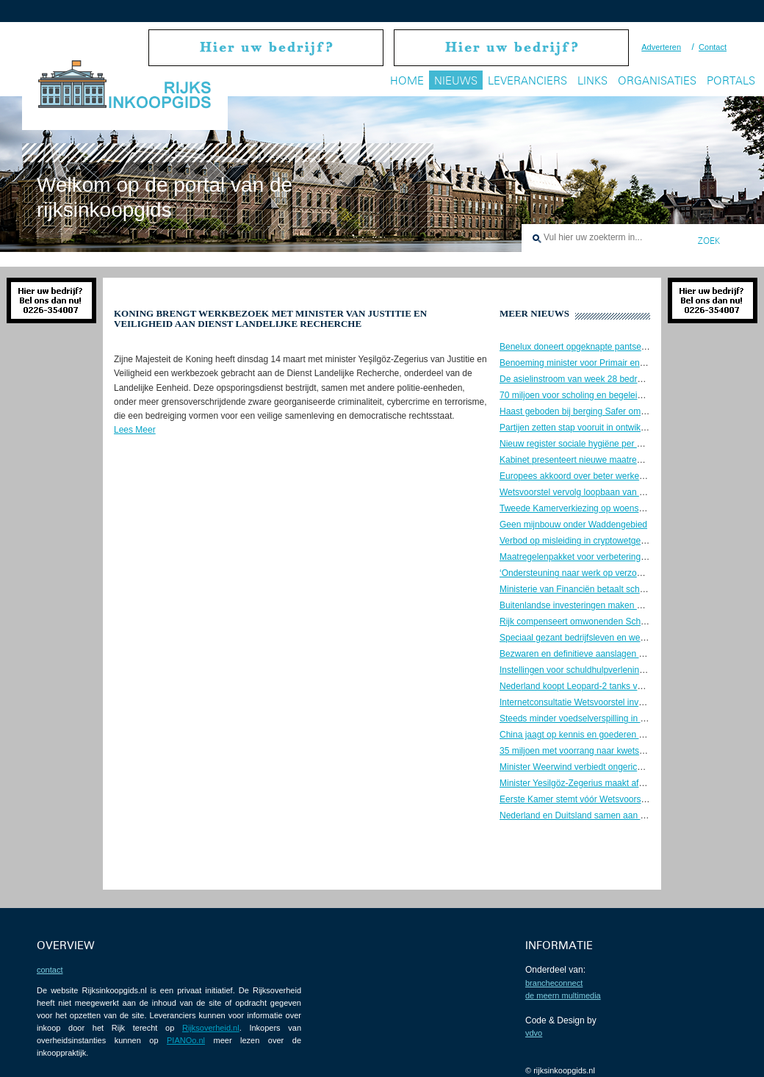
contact (49, 969)
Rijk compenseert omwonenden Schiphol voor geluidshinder (617, 621)
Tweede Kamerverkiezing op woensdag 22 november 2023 (614, 508)
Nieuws (456, 80)
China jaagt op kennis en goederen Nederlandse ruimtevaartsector (630, 735)
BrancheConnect (554, 983)
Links (592, 80)
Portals (731, 80)
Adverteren (661, 47)
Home (407, 80)
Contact (713, 47)
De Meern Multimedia (563, 995)
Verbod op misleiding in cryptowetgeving (578, 541)
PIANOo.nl (186, 1040)
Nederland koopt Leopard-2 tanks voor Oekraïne (594, 686)
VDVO (533, 1033)
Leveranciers (527, 80)
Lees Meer (135, 430)
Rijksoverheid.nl (210, 1027)
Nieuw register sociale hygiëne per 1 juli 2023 (588, 444)
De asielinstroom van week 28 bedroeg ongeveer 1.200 (608, 379)
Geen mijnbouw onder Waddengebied (573, 524)
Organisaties (657, 80)
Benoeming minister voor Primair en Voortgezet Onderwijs (613, 363)
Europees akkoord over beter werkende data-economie (607, 476)
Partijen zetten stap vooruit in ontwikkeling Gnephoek (603, 427)
